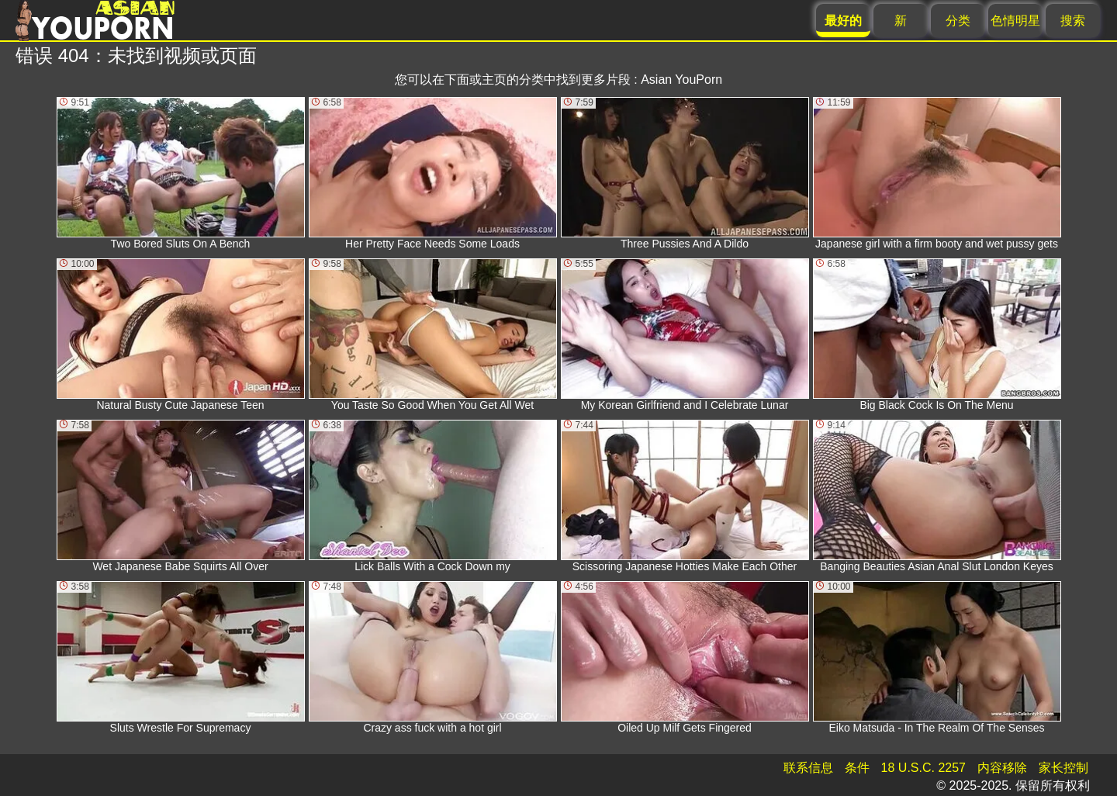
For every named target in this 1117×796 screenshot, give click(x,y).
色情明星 (1015, 20)
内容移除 (1002, 767)
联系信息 (808, 767)
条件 (857, 767)
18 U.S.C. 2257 (923, 767)
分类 (958, 20)
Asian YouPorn (681, 79)
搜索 (1072, 20)
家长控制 (1063, 767)
